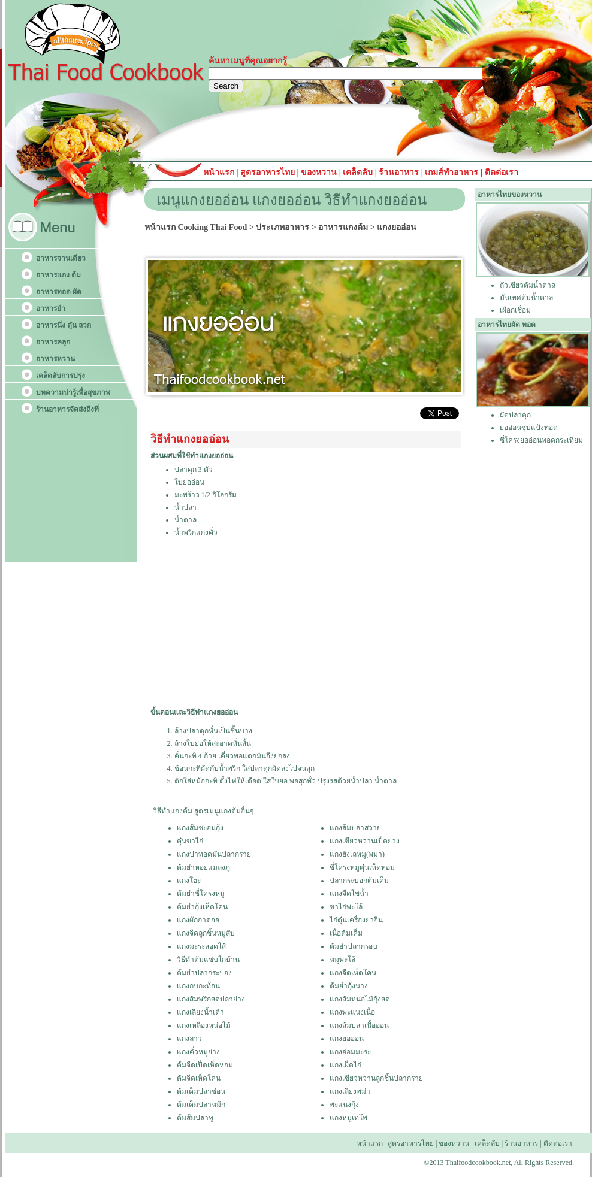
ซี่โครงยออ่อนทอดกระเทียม (541, 440)
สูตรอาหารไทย (266, 172)
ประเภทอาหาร (282, 227)
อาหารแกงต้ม (343, 227)
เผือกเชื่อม (515, 310)
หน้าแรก (220, 172)
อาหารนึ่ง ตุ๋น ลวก (63, 325)
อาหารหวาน (55, 359)
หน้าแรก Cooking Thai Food (195, 227)
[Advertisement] (285, 623)
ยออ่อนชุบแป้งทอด (529, 427)
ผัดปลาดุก (515, 415)
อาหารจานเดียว (61, 258)
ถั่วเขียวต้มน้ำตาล (527, 285)
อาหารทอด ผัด (58, 292)
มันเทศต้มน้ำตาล (526, 298)
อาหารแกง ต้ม (58, 275)
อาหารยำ (50, 308)
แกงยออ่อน (396, 227)
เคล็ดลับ (358, 172)
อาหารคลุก (53, 342)
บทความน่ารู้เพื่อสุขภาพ (73, 392)
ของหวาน (320, 172)
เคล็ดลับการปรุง (60, 375)
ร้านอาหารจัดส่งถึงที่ (67, 409)
